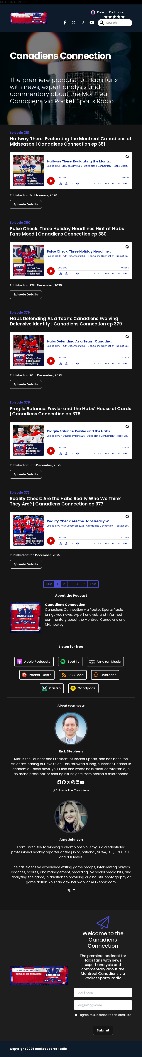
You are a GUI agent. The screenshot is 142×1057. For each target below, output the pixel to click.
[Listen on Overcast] (105, 675)
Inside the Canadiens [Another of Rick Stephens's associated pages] (71, 790)
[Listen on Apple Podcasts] (34, 661)
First (49, 584)
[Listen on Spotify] (70, 661)
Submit (103, 1030)
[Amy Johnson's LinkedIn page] (73, 890)
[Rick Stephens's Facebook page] (59, 782)
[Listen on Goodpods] (83, 688)
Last (93, 584)
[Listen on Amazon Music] (105, 661)
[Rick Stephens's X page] (69, 782)
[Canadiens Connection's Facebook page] (65, 23)
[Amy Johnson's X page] (69, 890)
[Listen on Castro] (52, 688)
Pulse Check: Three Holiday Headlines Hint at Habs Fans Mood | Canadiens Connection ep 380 (67, 231)
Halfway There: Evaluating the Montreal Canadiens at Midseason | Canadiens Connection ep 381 (71, 141)
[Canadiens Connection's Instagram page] (80, 23)
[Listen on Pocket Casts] (37, 675)
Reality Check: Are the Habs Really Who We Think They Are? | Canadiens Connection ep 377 (65, 501)
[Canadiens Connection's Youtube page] (89, 23)
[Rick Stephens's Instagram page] (73, 782)
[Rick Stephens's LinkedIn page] (77, 782)
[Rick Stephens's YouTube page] (82, 782)
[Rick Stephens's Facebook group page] (64, 782)
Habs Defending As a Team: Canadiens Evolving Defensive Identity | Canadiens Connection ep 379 (66, 321)
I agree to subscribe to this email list (105, 1015)
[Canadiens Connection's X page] (71, 23)
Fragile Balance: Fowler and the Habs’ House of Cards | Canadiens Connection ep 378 (70, 411)
